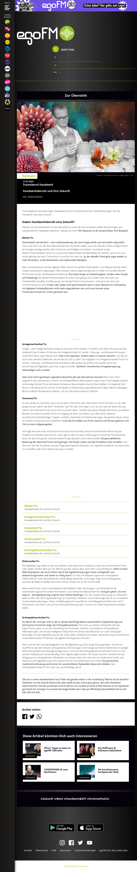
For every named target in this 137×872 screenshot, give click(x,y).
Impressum (65, 850)
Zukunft (48, 798)
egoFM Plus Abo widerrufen (113, 850)
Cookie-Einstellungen (85, 850)
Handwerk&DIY (76, 798)
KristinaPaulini (99, 798)
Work (59, 798)
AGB (54, 850)
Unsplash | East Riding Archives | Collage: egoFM (112, 175)
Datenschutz (41, 850)
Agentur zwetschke (80, 866)
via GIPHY (76, 339)
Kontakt (28, 850)
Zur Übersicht (76, 95)
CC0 (131, 175)
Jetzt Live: (63, 49)
